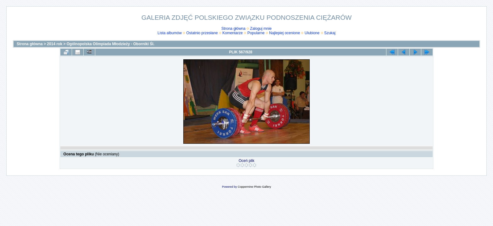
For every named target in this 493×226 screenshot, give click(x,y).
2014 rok (54, 44)
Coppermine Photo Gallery (254, 186)
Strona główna (233, 28)
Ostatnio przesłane (202, 33)
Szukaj (329, 33)
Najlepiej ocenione (284, 33)
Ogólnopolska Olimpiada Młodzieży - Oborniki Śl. (110, 44)
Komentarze (232, 33)
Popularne (256, 33)
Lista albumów (170, 33)
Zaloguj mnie (261, 28)
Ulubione (312, 33)
